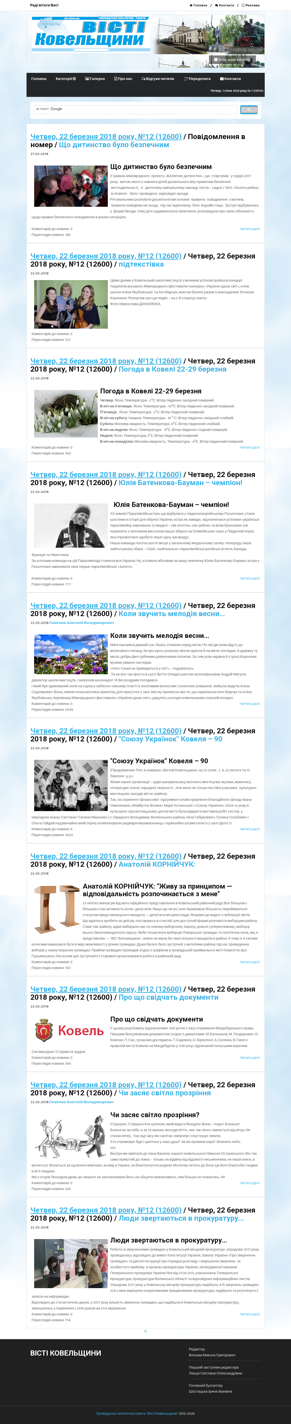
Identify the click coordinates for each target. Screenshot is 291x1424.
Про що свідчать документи (169, 997)
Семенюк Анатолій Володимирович (81, 623)
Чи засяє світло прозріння (165, 1092)
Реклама (251, 5)
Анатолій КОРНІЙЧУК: (157, 864)
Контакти (225, 5)
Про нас (123, 79)
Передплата (197, 79)
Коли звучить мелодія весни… (172, 613)
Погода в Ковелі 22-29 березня (173, 369)
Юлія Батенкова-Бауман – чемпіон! (180, 482)
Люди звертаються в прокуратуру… (181, 1218)
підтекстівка (141, 264)
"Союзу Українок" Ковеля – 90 (170, 739)
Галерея (95, 79)
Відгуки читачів (158, 79)
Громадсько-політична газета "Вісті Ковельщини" (137, 1414)
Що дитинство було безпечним (114, 144)
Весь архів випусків (232, 60)
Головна (198, 5)
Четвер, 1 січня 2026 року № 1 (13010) (237, 90)
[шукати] (135, 109)
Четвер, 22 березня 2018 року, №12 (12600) (106, 136)
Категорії (66, 79)
